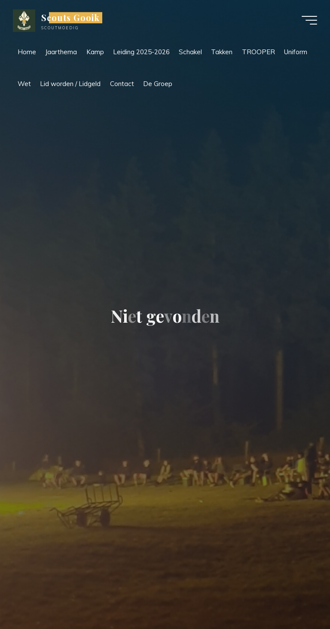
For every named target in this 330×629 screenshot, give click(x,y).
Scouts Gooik (70, 17)
